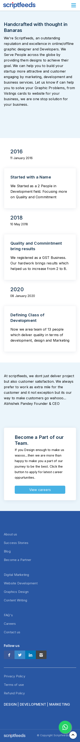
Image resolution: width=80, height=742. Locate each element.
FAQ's (8, 615)
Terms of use (14, 685)
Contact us (12, 632)
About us (10, 534)
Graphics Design (16, 592)
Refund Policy (14, 693)
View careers (40, 490)
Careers (10, 624)
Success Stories (16, 543)
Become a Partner (17, 560)
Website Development (21, 583)
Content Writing (15, 600)
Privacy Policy (14, 676)
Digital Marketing (16, 575)
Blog (7, 551)
